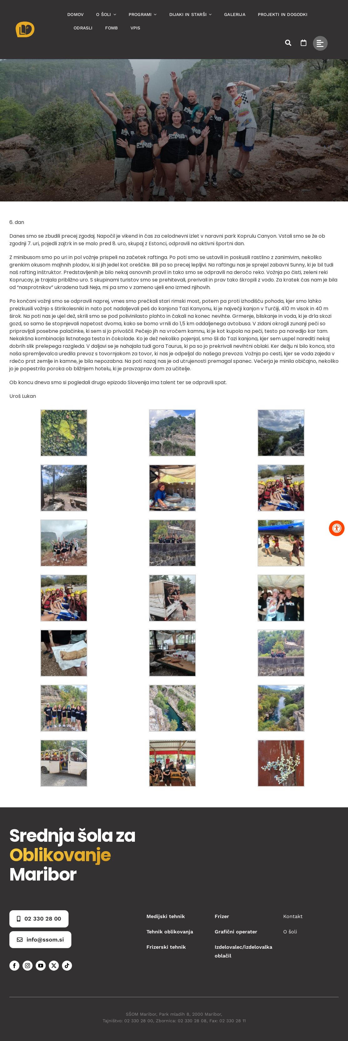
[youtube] (41, 966)
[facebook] (14, 966)
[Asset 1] (25, 24)
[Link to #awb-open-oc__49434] (320, 43)
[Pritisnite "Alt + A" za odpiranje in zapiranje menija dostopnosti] (337, 528)
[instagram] (28, 966)
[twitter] (54, 966)
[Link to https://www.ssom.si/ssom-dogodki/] (303, 43)
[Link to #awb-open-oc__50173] (288, 43)
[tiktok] (67, 966)
